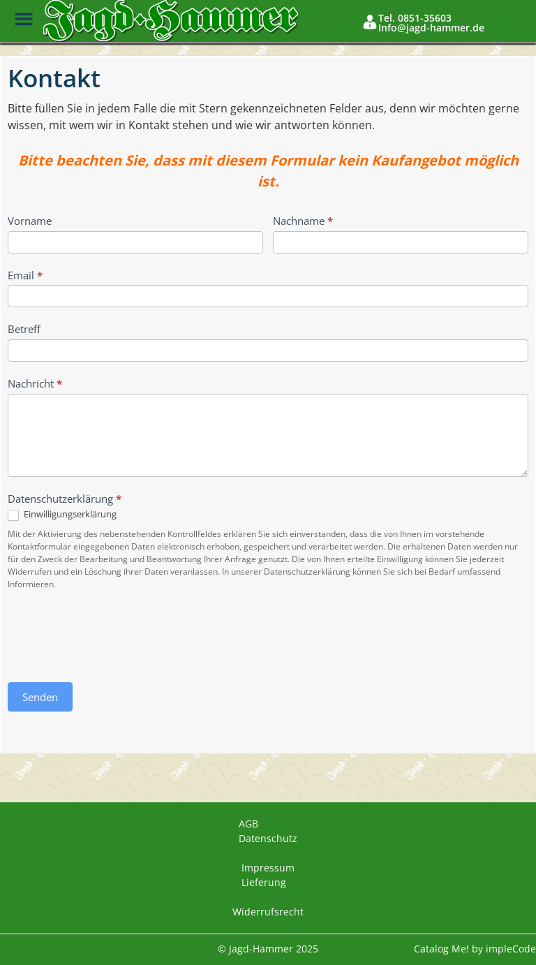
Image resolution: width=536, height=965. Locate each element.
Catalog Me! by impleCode (475, 948)
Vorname (30, 221)
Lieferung (263, 882)
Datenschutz (268, 838)
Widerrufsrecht (268, 911)
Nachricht (35, 383)
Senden (40, 697)
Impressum (268, 867)
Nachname (303, 221)
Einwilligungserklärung (62, 514)
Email (25, 275)
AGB (248, 823)
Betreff (24, 329)
